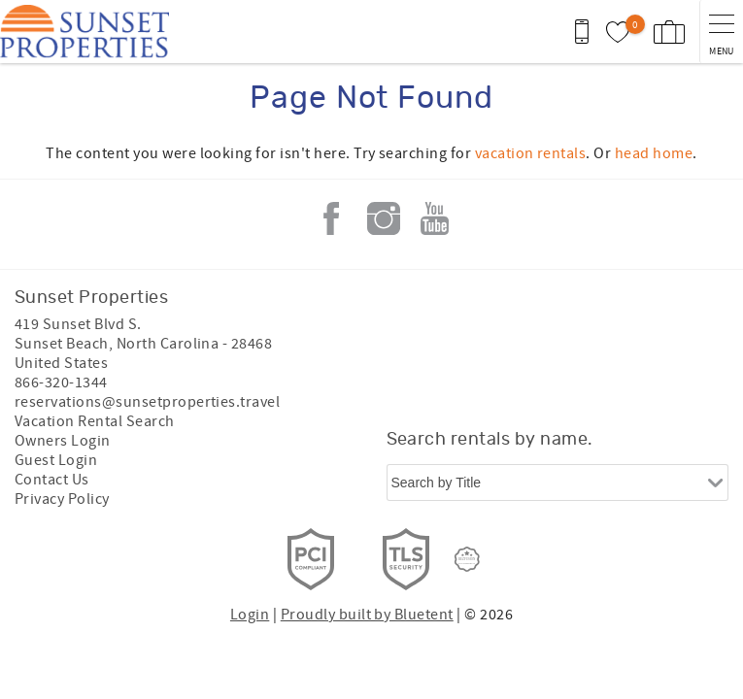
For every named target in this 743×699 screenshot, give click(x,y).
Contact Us (52, 479)
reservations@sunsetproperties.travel (147, 402)
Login (249, 614)
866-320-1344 (61, 382)
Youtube (435, 218)
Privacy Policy (62, 499)
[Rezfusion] (467, 559)
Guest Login (56, 460)
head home (653, 153)
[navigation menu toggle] (721, 31)
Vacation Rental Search (95, 421)
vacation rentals (531, 153)
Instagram (383, 218)
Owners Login (63, 440)
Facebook (331, 218)
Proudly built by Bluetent (367, 614)
